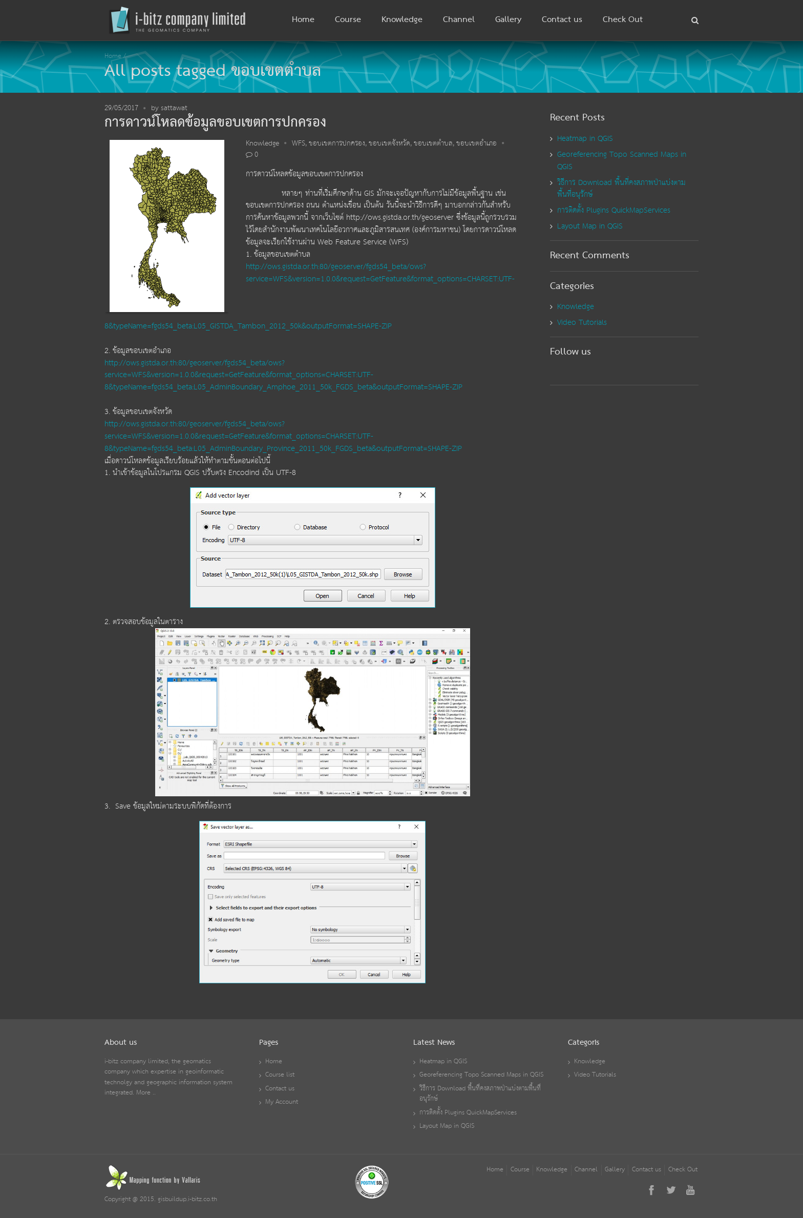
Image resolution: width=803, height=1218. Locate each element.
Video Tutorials (582, 322)
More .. (146, 1093)
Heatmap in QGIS (585, 139)
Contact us (562, 20)
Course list (279, 1075)
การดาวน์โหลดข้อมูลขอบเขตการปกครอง (215, 123)
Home (303, 20)
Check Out (623, 20)
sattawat (174, 108)
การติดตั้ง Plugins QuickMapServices (613, 210)
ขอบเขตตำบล (433, 143)
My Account (281, 1102)
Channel (459, 20)
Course (348, 20)
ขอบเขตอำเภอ (476, 143)
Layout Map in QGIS (590, 226)
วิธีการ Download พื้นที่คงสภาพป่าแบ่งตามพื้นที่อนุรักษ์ (621, 189)
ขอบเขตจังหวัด (389, 143)
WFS (298, 143)
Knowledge (402, 20)
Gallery (508, 20)
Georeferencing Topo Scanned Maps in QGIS (621, 161)
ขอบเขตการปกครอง (337, 143)
